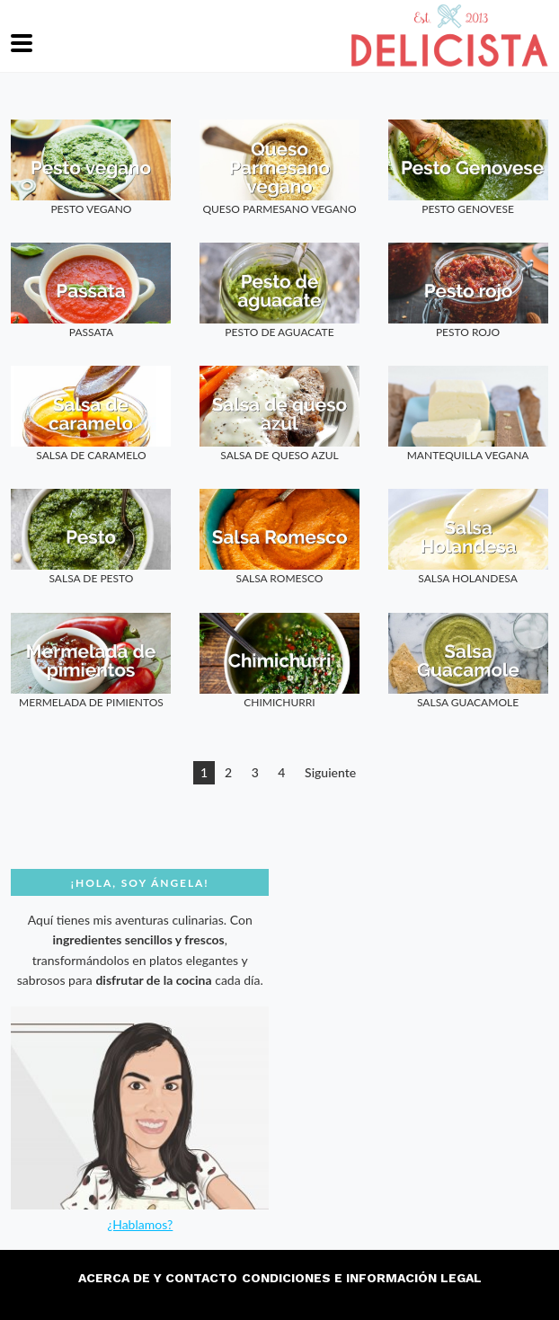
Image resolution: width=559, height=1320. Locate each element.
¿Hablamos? (140, 1224)
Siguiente (330, 772)
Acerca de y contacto (157, 1278)
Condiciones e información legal (362, 1278)
